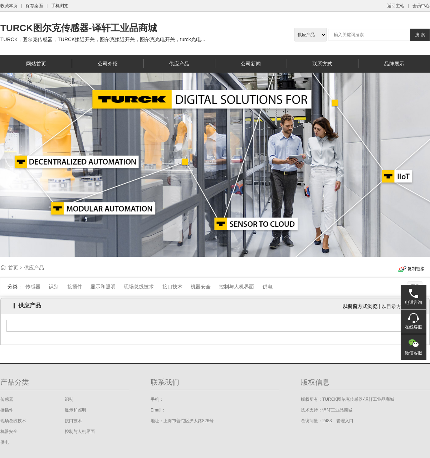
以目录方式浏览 (398, 306)
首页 (13, 268)
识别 (54, 286)
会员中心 (421, 5)
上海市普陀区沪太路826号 (188, 420)
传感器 (32, 286)
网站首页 (36, 64)
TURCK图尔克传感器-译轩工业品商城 (78, 28)
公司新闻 (251, 64)
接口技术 (172, 286)
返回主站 (395, 5)
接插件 (74, 286)
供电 (268, 286)
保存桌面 (34, 5)
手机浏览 (59, 5)
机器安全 (201, 286)
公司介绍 (108, 64)
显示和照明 (103, 286)
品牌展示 (394, 64)
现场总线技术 (139, 286)
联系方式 (322, 64)
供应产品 (179, 64)
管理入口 (344, 420)
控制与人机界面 (236, 286)
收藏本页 (9, 5)
